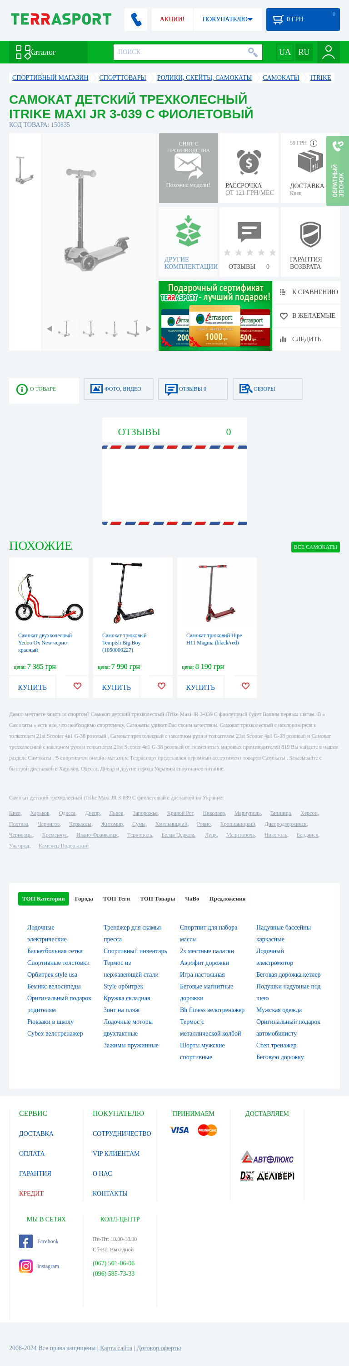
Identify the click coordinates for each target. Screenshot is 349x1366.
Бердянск (307, 835)
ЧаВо (192, 898)
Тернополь (139, 835)
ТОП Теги (116, 898)
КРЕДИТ (31, 1193)
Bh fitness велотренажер (212, 1010)
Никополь (275, 835)
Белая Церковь (178, 835)
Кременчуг (54, 835)
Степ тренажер (276, 1045)
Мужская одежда (279, 1010)
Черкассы (80, 824)
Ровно (203, 824)
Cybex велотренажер (55, 1033)
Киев (14, 813)
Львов (117, 813)
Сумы (138, 824)
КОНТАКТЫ (110, 1193)
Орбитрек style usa (52, 974)
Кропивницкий (237, 824)
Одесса (67, 813)
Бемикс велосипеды (54, 986)
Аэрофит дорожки (204, 962)
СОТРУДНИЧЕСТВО (122, 1133)
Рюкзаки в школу (50, 1021)
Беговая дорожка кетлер (288, 974)
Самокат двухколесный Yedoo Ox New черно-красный (45, 642)
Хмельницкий (171, 824)
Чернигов (49, 824)
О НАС (102, 1173)
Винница (280, 813)
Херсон (309, 813)
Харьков (39, 813)
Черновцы (21, 835)
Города (84, 898)
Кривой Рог (180, 813)
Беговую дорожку (280, 1057)
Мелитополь (240, 835)
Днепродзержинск (285, 824)
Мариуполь (247, 813)
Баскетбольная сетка (55, 951)
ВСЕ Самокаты (315, 547)
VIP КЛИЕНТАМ (116, 1153)
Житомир (112, 824)
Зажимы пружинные (131, 1045)
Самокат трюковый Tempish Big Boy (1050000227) (124, 642)
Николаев (213, 813)
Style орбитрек (123, 986)
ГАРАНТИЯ (35, 1173)
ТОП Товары (157, 898)
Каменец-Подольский (64, 846)
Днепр (92, 813)
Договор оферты (159, 1348)
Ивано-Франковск (97, 835)
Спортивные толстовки (58, 962)
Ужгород (19, 846)
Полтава (18, 824)
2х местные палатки (207, 951)
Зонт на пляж (122, 1010)
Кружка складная (127, 998)
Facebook (39, 1241)
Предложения (227, 898)
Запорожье (145, 813)
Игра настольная (202, 974)
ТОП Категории (43, 898)
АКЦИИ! (172, 19)
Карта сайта (116, 1348)
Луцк (211, 835)
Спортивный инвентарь (135, 951)
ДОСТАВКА (36, 1133)
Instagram (39, 1266)
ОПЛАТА (32, 1153)
